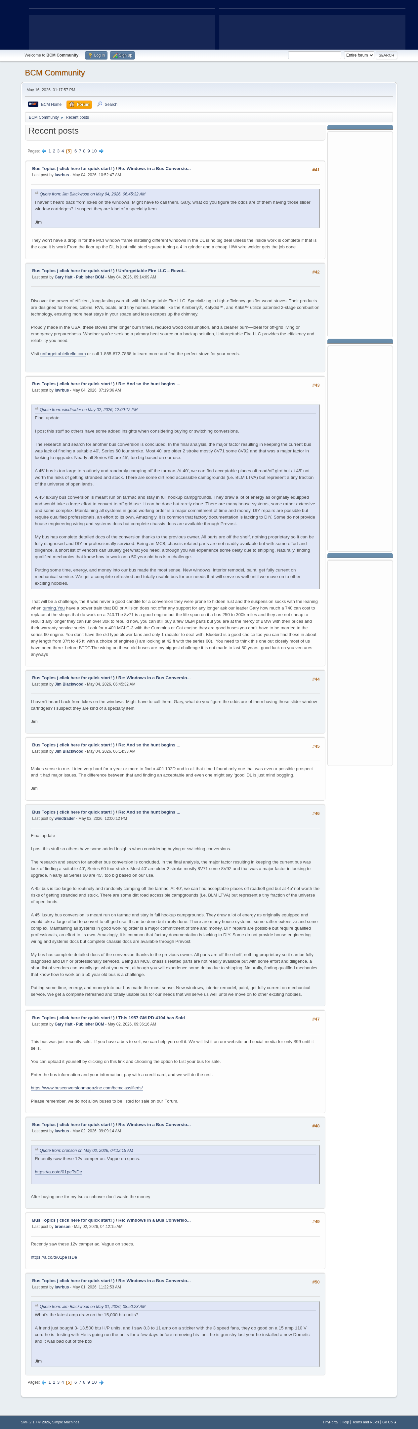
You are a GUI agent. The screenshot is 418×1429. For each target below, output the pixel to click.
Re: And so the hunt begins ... (149, 383)
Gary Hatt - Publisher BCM (79, 277)
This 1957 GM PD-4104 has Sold (151, 1017)
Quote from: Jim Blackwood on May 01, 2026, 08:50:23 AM (93, 1306)
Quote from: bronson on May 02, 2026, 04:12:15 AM (86, 1150)
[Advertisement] (360, 234)
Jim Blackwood (69, 684)
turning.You (54, 608)
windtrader (65, 818)
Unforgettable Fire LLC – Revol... (152, 270)
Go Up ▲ (389, 1422)
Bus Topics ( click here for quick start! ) (73, 168)
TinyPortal (330, 1422)
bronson (62, 1226)
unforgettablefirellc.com (63, 353)
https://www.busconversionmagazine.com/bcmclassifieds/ (87, 1087)
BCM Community (55, 72)
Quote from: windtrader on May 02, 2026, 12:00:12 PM (89, 409)
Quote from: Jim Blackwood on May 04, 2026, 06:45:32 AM (93, 194)
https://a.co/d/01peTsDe (58, 1171)
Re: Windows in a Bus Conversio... (154, 168)
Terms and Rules (365, 1422)
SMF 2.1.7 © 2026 (35, 1422)
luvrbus (62, 175)
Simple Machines (65, 1422)
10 (94, 150)
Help (345, 1422)
